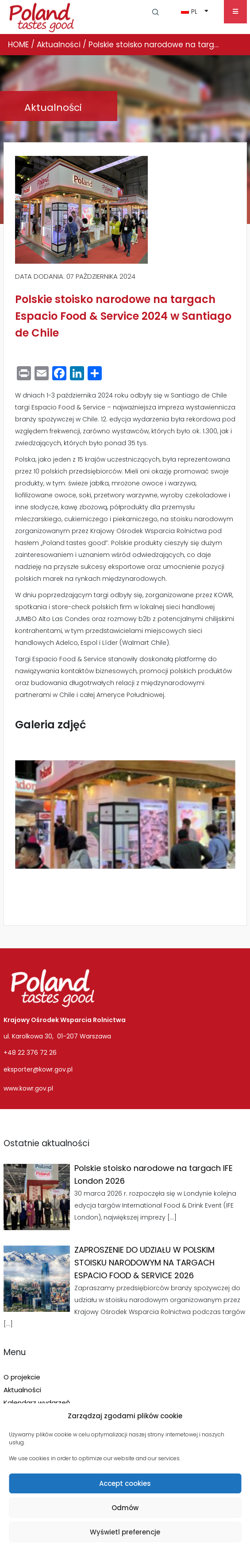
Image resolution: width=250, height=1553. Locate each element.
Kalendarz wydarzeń (37, 1402)
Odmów (125, 1507)
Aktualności (22, 1389)
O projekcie (22, 1377)
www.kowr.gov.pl (28, 1088)
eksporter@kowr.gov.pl (38, 1069)
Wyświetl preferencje (125, 1532)
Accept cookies (125, 1483)
